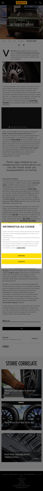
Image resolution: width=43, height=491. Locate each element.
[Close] (40, 225)
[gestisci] (21, 255)
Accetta (21, 261)
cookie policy (21, 247)
